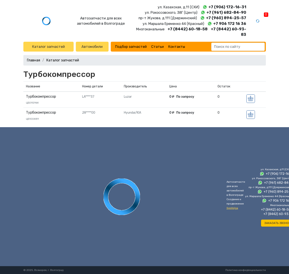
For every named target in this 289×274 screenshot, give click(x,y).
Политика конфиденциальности (245, 270)
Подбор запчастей (131, 47)
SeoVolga (232, 208)
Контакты (176, 47)
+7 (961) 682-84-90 (226, 12)
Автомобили (92, 47)
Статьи (157, 47)
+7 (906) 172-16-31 (227, 7)
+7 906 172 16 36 (229, 23)
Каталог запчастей (48, 47)
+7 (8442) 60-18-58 (188, 29)
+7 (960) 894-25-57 (226, 18)
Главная (33, 60)
